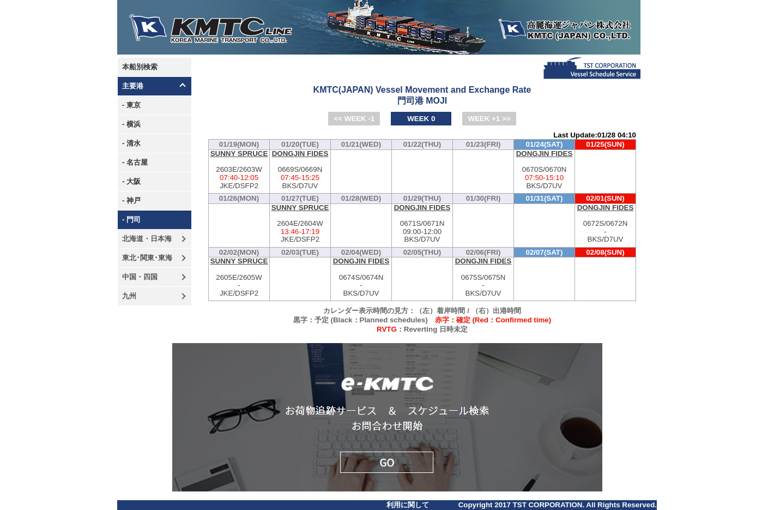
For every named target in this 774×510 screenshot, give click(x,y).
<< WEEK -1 (354, 119)
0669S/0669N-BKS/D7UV (300, 170)
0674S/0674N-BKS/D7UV (361, 277)
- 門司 (131, 219)
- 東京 (131, 105)
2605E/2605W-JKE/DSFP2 (239, 277)
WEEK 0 (421, 119)
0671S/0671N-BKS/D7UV (422, 224)
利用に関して (407, 505)
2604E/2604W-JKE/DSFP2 (300, 224)
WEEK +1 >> (489, 119)
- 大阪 (131, 181)
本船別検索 (140, 67)
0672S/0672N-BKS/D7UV (605, 224)
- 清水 (131, 143)
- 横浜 (131, 124)
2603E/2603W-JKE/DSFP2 (239, 170)
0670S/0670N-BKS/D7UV (544, 170)
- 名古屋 (135, 162)
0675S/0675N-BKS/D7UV (483, 277)
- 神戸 (131, 200)
